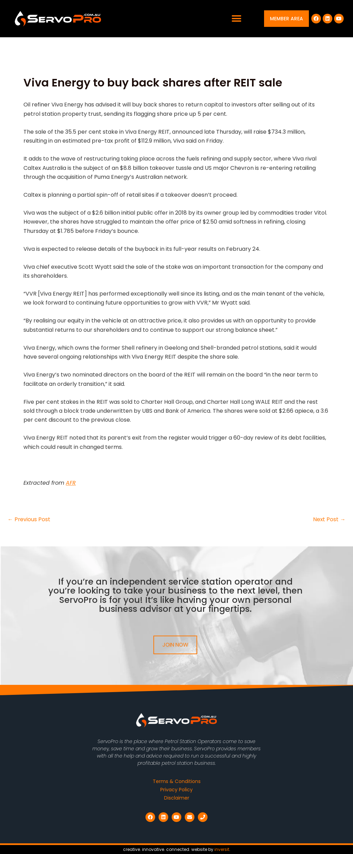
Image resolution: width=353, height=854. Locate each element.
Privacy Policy (176, 789)
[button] (236, 19)
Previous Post (29, 519)
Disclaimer (176, 797)
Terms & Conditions (177, 781)
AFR (71, 483)
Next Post (329, 519)
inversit (221, 849)
